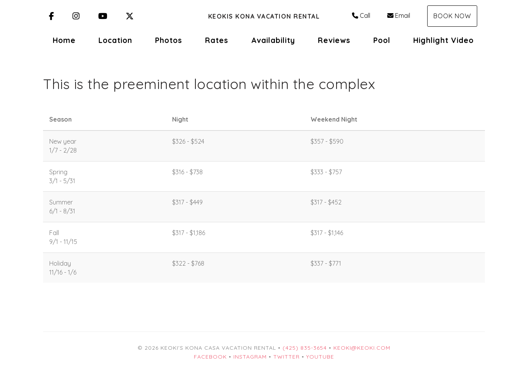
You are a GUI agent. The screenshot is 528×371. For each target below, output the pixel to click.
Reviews (334, 40)
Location (115, 40)
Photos (168, 40)
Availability (273, 40)
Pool (381, 40)
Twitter (286, 356)
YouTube (320, 356)
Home (64, 40)
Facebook (210, 356)
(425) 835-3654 (305, 347)
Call (361, 15)
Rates (216, 40)
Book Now (452, 16)
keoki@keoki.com (361, 347)
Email (398, 15)
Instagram (250, 356)
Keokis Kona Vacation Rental (264, 16)
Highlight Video (443, 40)
